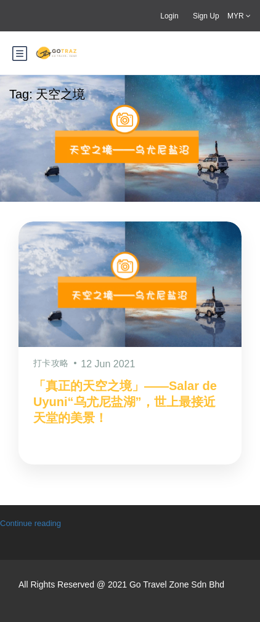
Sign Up (206, 16)
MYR (239, 16)
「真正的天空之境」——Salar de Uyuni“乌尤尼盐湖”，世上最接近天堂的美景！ (125, 402)
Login (169, 16)
